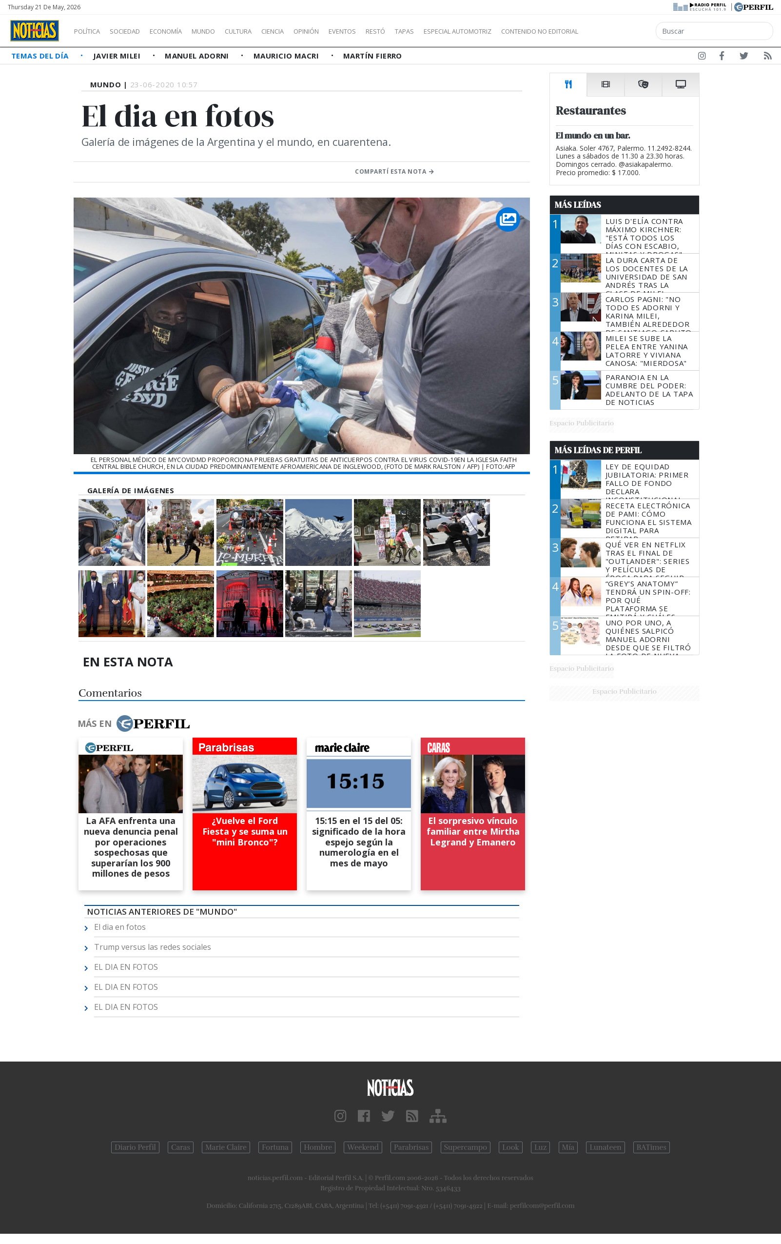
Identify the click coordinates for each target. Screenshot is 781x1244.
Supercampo (466, 1147)
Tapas (460, 31)
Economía (182, 31)
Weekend (363, 1147)
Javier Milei (118, 55)
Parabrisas (411, 1147)
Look (510, 1147)
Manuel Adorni (198, 55)
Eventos (388, 31)
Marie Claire (226, 1147)
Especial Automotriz (523, 31)
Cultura (266, 31)
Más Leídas (578, 205)
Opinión (346, 31)
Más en (134, 723)
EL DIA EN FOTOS (126, 967)
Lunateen (605, 1147)
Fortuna (275, 1147)
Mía (568, 1147)
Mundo (226, 31)
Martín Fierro (372, 55)
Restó (427, 31)
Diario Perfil (135, 1147)
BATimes (651, 1147)
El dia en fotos (120, 927)
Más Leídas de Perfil (598, 450)
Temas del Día (41, 55)
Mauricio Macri (287, 55)
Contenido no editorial (623, 31)
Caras (180, 1147)
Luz (540, 1147)
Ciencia (306, 31)
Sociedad (135, 31)
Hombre (318, 1147)
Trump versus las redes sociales (152, 947)
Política (90, 31)
